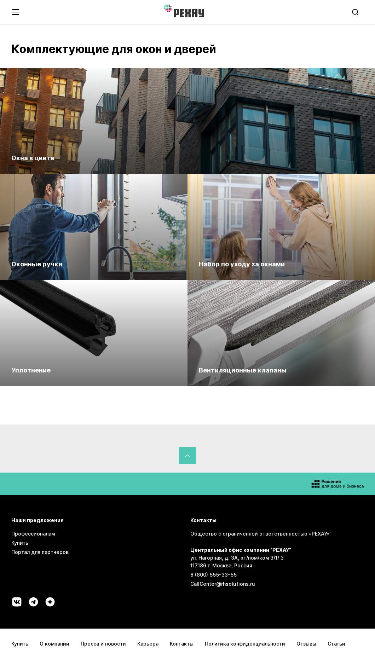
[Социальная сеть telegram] (33, 601)
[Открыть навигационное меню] (15, 12)
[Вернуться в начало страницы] (187, 455)
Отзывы (306, 644)
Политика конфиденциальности (245, 644)
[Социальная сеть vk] (16, 601)
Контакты (182, 644)
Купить (19, 543)
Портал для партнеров (40, 552)
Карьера (147, 644)
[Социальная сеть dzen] (50, 601)
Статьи (336, 644)
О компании (54, 644)
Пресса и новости (103, 644)
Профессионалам (33, 534)
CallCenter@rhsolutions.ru (222, 584)
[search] (356, 12)
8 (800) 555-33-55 (213, 575)
